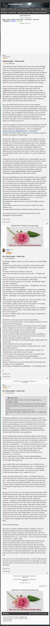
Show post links (6, 222)
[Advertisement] (25, 39)
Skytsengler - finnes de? (32, 19)
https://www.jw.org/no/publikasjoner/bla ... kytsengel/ (19, 131)
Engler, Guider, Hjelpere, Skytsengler (12, 19)
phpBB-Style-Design (23, 618)
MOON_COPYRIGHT (8, 619)
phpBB (9, 617)
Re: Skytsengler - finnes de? (14, 256)
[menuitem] (5, 9)
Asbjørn (12, 398)
